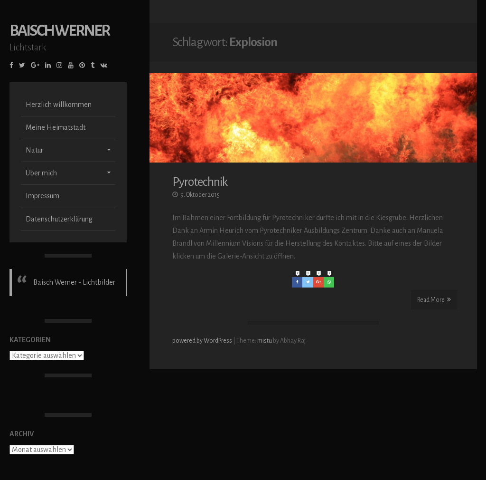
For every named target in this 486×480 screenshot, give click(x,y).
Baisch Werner (59, 30)
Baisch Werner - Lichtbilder (74, 282)
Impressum (42, 196)
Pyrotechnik (200, 183)
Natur (34, 150)
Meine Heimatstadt (55, 127)
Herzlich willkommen (59, 104)
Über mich (41, 173)
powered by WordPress (202, 341)
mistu (264, 341)
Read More (434, 300)
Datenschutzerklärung (59, 219)
